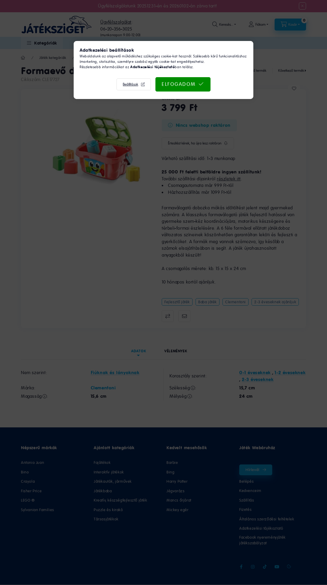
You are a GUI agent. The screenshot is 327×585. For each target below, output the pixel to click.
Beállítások (130, 84)
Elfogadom (179, 84)
